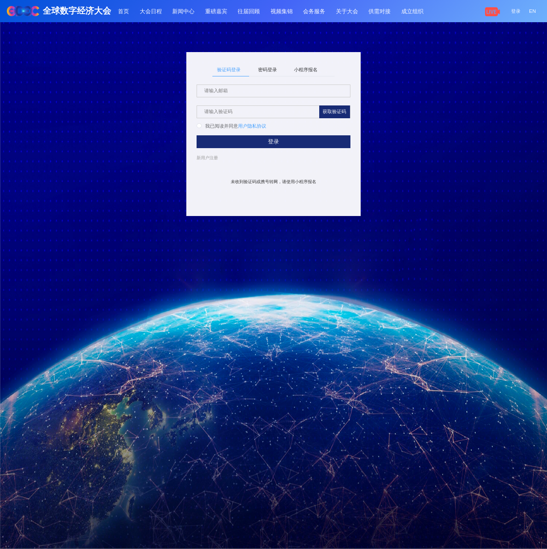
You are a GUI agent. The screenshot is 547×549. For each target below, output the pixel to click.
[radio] (217, 126)
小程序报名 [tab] (306, 69)
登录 (516, 11)
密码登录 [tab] (267, 69)
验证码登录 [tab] (229, 69)
